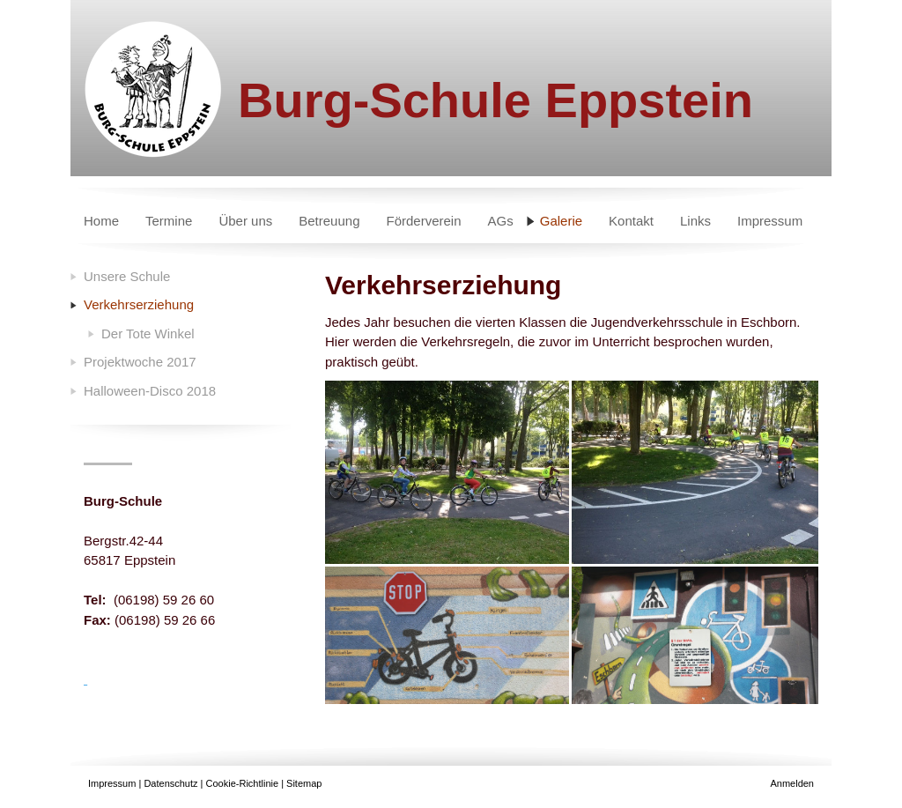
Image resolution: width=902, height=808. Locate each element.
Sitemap (304, 783)
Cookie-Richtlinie (242, 783)
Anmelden (792, 783)
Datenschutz (170, 783)
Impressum (112, 783)
